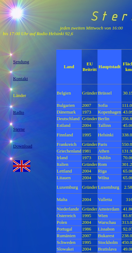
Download (22, 146)
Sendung (21, 61)
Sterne (19, 129)
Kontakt (20, 78)
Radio (18, 112)
